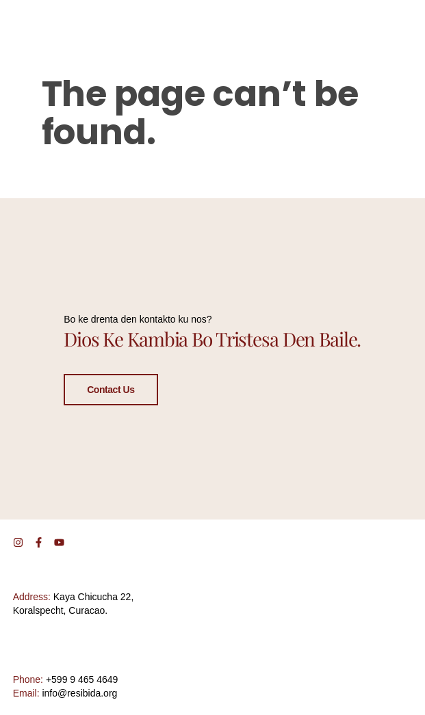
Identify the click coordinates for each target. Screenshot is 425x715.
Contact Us (110, 388)
